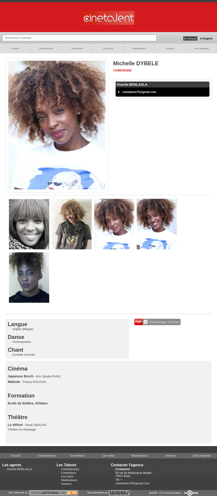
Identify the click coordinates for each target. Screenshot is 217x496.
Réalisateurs (139, 48)
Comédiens (77, 48)
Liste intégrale (201, 48)
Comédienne (122, 70)
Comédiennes (46, 48)
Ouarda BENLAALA (19, 469)
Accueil (15, 48)
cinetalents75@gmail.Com (132, 483)
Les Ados (108, 48)
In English (206, 38)
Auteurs (170, 48)
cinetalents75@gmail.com (139, 92)
